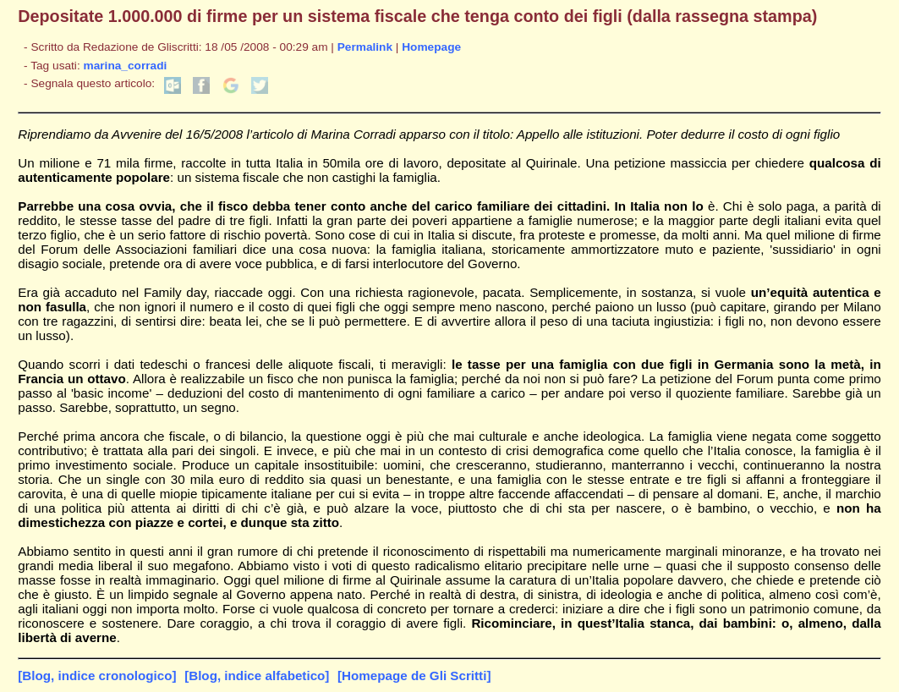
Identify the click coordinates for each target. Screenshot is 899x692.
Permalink (364, 47)
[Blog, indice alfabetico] (256, 675)
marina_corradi (125, 65)
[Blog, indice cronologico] (97, 675)
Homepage (431, 47)
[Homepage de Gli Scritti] (414, 675)
